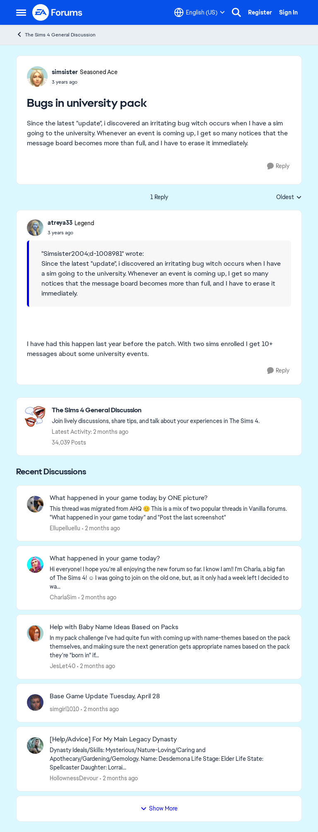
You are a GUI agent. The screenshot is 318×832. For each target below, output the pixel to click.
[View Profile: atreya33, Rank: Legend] (35, 227)
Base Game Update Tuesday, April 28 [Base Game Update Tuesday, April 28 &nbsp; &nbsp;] (105, 696)
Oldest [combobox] (289, 197)
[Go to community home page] (57, 12)
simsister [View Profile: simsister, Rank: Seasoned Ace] (65, 72)
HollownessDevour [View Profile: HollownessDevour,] (74, 778)
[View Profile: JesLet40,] (35, 633)
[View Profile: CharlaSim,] (35, 564)
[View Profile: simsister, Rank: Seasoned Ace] (37, 76)
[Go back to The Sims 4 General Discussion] (156, 410)
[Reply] (278, 166)
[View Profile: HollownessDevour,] (35, 745)
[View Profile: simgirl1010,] (35, 702)
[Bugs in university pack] (71, 232)
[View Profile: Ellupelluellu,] (35, 504)
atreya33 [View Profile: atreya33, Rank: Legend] (60, 222)
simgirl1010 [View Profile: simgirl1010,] (64, 709)
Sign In (288, 12)
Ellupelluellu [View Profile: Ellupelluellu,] (65, 528)
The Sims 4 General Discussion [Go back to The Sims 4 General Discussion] (56, 34)
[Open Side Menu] (21, 12)
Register (260, 12)
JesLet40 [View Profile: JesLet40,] (62, 666)
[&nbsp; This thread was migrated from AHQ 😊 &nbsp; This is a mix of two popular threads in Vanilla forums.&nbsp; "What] (170, 513)
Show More (159, 808)
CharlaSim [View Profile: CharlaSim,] (63, 597)
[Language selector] (200, 12)
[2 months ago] (101, 528)
